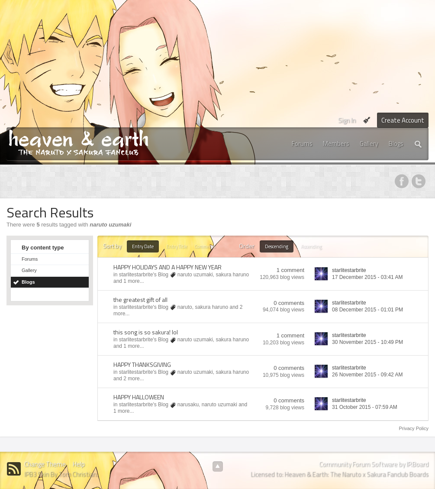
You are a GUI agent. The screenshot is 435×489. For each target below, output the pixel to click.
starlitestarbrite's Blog (143, 275)
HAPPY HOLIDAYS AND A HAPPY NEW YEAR (167, 267)
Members (336, 144)
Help (79, 464)
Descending (276, 246)
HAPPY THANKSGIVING (142, 364)
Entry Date (143, 246)
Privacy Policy (414, 428)
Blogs (396, 144)
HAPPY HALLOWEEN (138, 397)
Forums (302, 144)
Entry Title (176, 246)
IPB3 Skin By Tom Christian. (61, 474)
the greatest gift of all (140, 299)
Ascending (311, 246)
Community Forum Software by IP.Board (374, 464)
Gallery (369, 144)
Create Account (402, 120)
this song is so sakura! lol (145, 332)
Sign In (347, 120)
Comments (205, 246)
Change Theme (45, 464)
